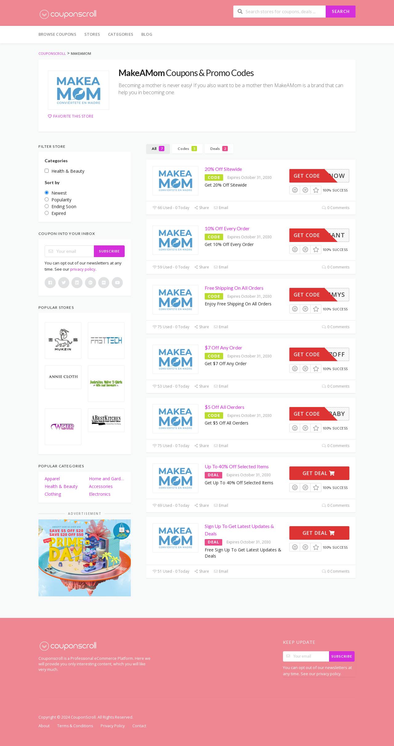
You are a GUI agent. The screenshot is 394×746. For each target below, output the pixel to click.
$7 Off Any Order (223, 347)
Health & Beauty (61, 486)
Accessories (101, 486)
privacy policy (82, 269)
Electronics (100, 494)
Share (201, 207)
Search (341, 11)
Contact (139, 725)
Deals (219, 148)
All (158, 148)
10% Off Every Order (227, 228)
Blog (146, 34)
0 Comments (335, 207)
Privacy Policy (113, 725)
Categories (120, 34)
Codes (187, 148)
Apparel (52, 479)
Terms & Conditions (75, 725)
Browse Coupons (57, 34)
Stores (92, 34)
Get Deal (319, 473)
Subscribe (109, 251)
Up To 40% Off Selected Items (237, 466)
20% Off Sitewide (223, 169)
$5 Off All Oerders (224, 407)
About (44, 725)
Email (221, 207)
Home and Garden (107, 479)
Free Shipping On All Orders (234, 288)
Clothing (53, 494)
